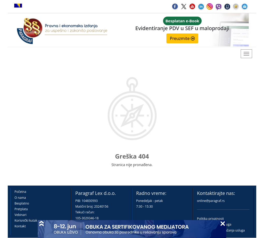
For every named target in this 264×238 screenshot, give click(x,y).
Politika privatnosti (210, 218)
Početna (20, 191)
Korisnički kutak (25, 220)
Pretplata (21, 209)
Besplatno (21, 203)
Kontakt (20, 226)
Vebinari (20, 215)
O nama (20, 197)
